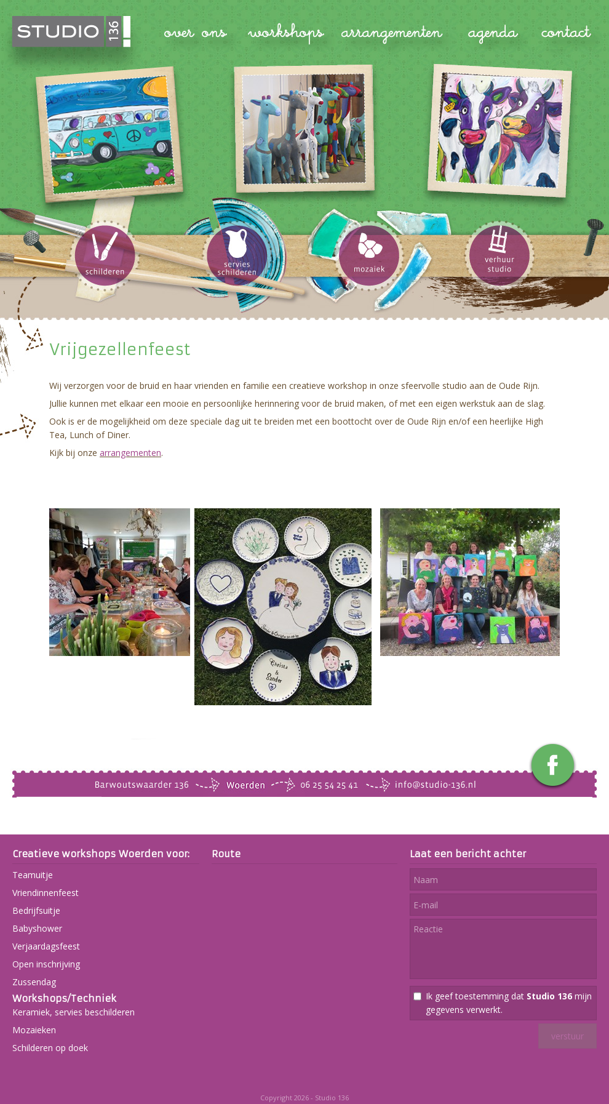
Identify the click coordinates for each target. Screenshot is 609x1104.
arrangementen (130, 452)
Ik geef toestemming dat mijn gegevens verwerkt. (509, 1002)
